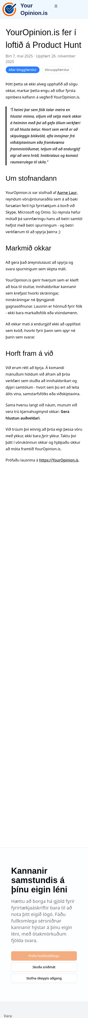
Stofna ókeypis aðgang (44, 978)
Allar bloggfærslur (23, 69)
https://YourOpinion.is (58, 460)
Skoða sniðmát (44, 967)
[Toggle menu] (56, 6)
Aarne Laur (67, 192)
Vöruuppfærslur (57, 69)
